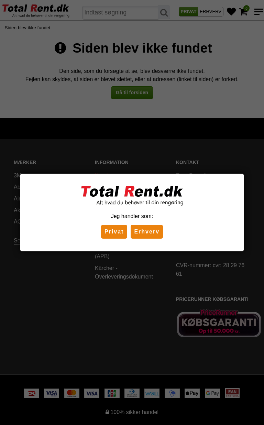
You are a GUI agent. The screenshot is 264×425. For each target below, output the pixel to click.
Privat (114, 232)
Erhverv (147, 232)
